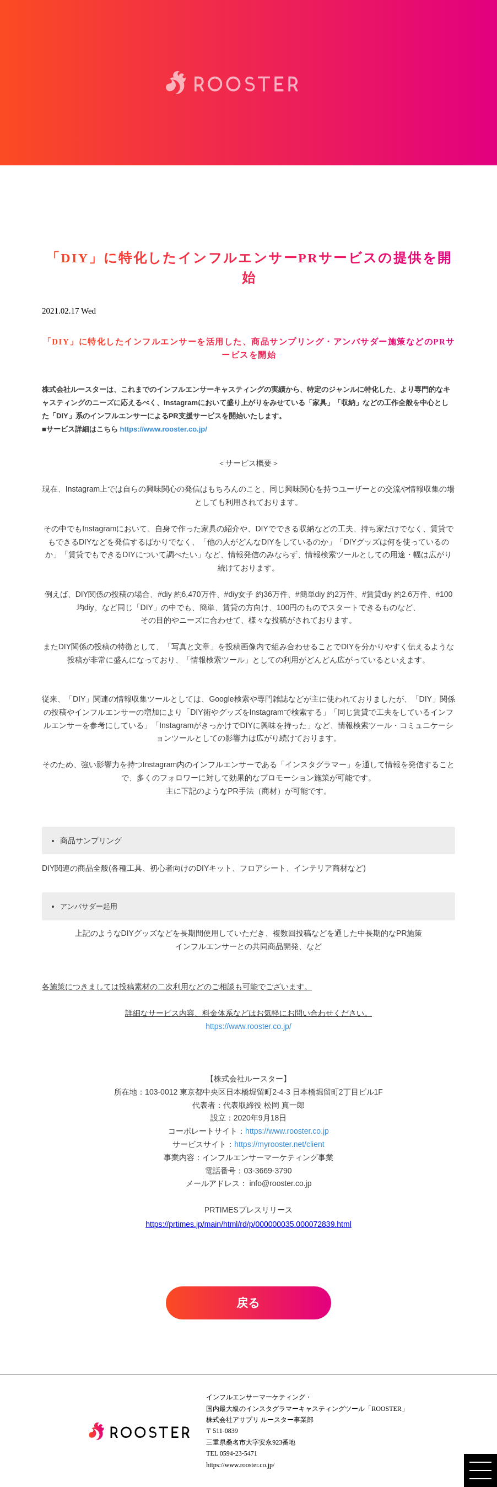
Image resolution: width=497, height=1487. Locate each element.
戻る (248, 1303)
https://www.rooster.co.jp (287, 1131)
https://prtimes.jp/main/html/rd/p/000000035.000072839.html (248, 1224)
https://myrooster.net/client (279, 1144)
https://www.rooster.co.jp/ (163, 429)
